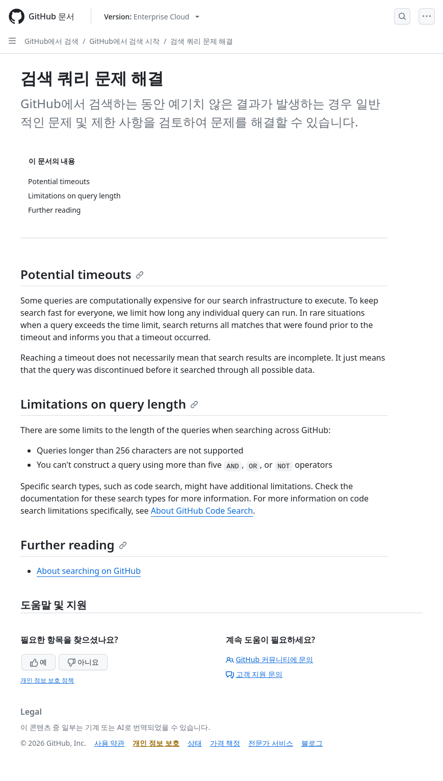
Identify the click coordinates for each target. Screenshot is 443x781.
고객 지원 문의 (254, 674)
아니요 (83, 662)
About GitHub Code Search (202, 510)
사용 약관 (109, 743)
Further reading (73, 544)
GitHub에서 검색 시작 (124, 41)
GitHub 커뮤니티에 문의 (270, 659)
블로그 (312, 743)
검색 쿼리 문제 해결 (201, 41)
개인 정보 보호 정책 (47, 680)
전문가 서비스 (270, 743)
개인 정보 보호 (156, 743)
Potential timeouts (82, 274)
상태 (195, 743)
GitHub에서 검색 (51, 41)
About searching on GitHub (89, 570)
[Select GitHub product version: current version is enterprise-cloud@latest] (151, 16)
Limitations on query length (109, 403)
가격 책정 (225, 743)
